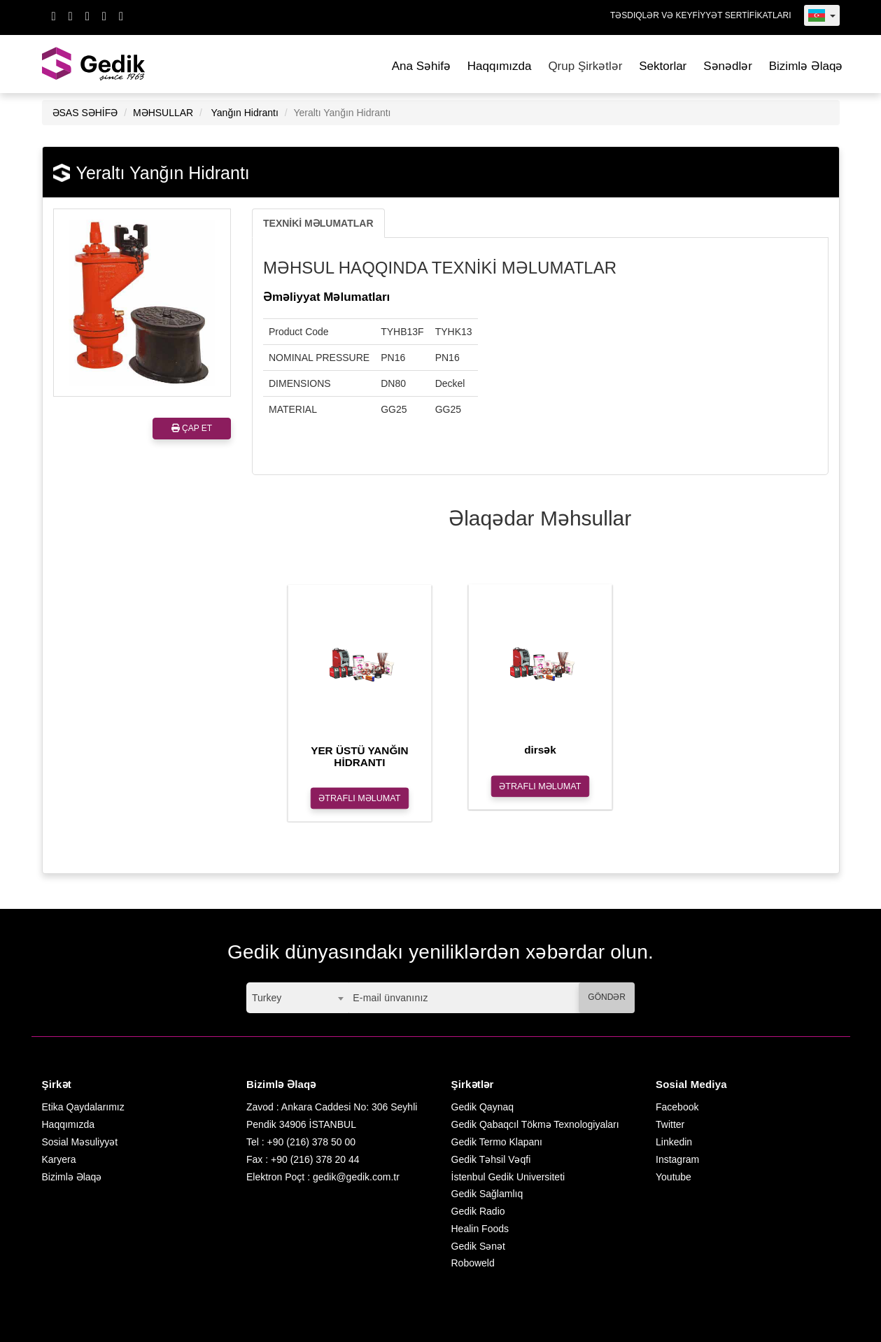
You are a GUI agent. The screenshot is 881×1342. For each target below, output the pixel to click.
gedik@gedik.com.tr (356, 1176)
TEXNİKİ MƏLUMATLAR (318, 223)
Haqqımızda (499, 66)
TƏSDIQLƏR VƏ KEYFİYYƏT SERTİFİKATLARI (700, 15)
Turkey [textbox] (266, 997)
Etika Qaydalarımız (83, 1107)
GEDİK (94, 64)
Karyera (59, 1159)
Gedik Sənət (478, 1246)
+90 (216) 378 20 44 (315, 1159)
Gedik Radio (478, 1211)
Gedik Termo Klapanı (496, 1141)
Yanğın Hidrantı (245, 112)
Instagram (677, 1159)
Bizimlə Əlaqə (806, 66)
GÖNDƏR (607, 997)
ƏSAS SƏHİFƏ (85, 112)
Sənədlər (727, 66)
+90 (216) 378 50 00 (311, 1141)
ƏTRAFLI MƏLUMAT (359, 798)
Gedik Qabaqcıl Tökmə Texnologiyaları (535, 1124)
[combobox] (297, 997)
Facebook (677, 1107)
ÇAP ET (191, 428)
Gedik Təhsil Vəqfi (491, 1159)
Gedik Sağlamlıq (487, 1193)
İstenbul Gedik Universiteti (508, 1176)
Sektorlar (662, 66)
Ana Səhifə (421, 66)
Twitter (670, 1124)
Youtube (673, 1176)
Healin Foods (480, 1228)
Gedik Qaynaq (482, 1107)
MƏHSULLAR (163, 112)
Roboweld (473, 1263)
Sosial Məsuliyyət (80, 1141)
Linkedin (674, 1141)
